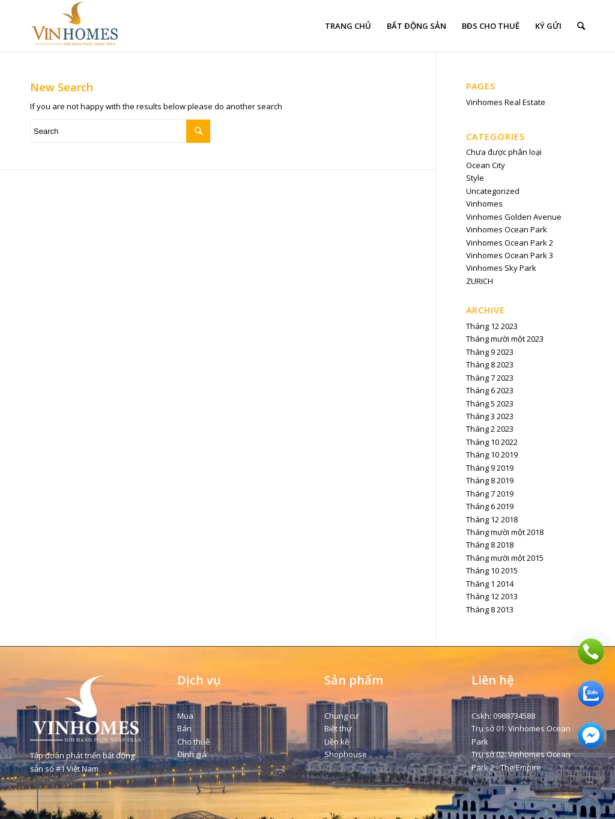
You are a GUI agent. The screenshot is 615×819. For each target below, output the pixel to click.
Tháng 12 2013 (492, 596)
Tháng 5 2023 (490, 403)
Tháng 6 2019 (490, 506)
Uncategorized (493, 191)
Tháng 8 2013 (490, 609)
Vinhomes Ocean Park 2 (509, 242)
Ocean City (485, 165)
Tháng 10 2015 (492, 570)
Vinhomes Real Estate (505, 102)
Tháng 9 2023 (490, 351)
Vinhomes (484, 203)
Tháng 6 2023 (490, 390)
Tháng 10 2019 (492, 454)
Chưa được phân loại (504, 152)
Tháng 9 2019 (490, 467)
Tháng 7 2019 (490, 493)
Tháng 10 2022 (492, 442)
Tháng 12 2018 (492, 519)
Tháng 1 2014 (490, 583)
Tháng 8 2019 (490, 480)
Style (475, 177)
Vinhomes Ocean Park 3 (509, 255)
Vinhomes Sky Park (501, 267)
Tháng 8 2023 (490, 364)
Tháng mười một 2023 (505, 338)
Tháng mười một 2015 (505, 557)
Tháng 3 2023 (490, 416)
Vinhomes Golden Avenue (514, 216)
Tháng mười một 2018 (505, 532)
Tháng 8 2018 (490, 544)
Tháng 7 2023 (490, 377)
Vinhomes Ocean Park (506, 229)
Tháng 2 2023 (490, 428)
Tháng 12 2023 (492, 326)
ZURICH (479, 281)
